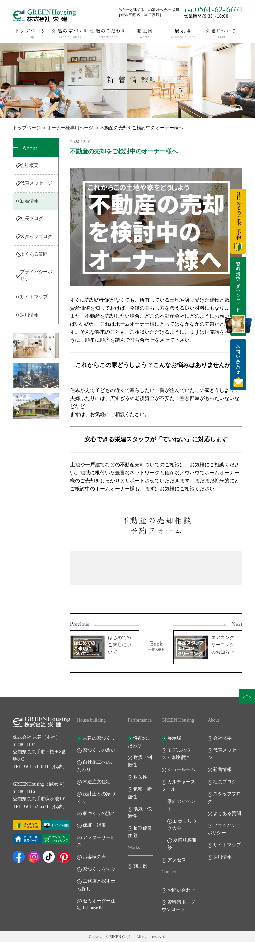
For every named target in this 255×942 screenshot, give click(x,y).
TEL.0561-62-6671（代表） (40, 806)
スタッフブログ (36, 236)
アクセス (176, 859)
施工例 (140, 865)
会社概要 (29, 165)
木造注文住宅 (97, 781)
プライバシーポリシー (36, 275)
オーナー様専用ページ (70, 127)
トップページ (27, 127)
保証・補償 (94, 825)
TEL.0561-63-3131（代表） (40, 766)
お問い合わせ (181, 890)
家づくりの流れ (99, 813)
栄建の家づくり (99, 738)
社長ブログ (31, 218)
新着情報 (29, 200)
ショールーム (181, 769)
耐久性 (140, 777)
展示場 (174, 738)
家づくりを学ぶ (99, 869)
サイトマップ (34, 296)
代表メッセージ (36, 183)
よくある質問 (34, 254)
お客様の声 (94, 856)
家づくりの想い (99, 750)
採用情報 (29, 314)
